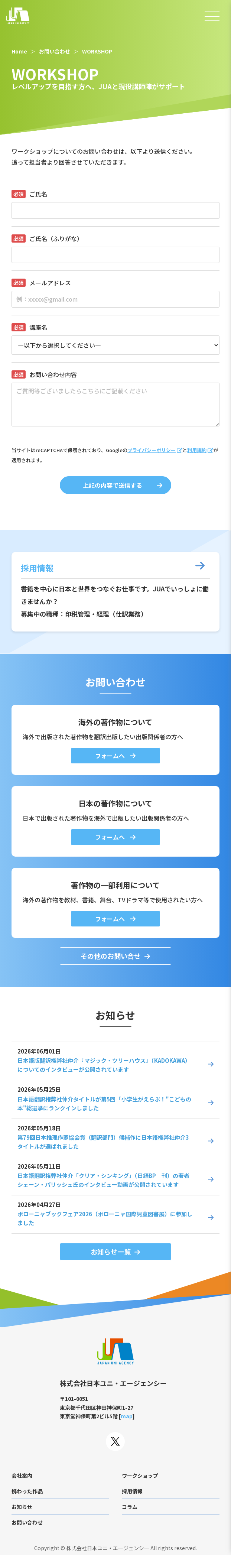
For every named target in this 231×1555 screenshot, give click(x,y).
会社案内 (22, 1475)
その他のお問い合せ (111, 956)
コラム (129, 1506)
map (127, 1416)
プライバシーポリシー (151, 450)
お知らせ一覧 (111, 1251)
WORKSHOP (97, 51)
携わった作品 (27, 1491)
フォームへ (110, 755)
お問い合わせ (54, 51)
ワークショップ (140, 1475)
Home (19, 51)
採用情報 (132, 1491)
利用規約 (196, 450)
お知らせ (22, 1506)
